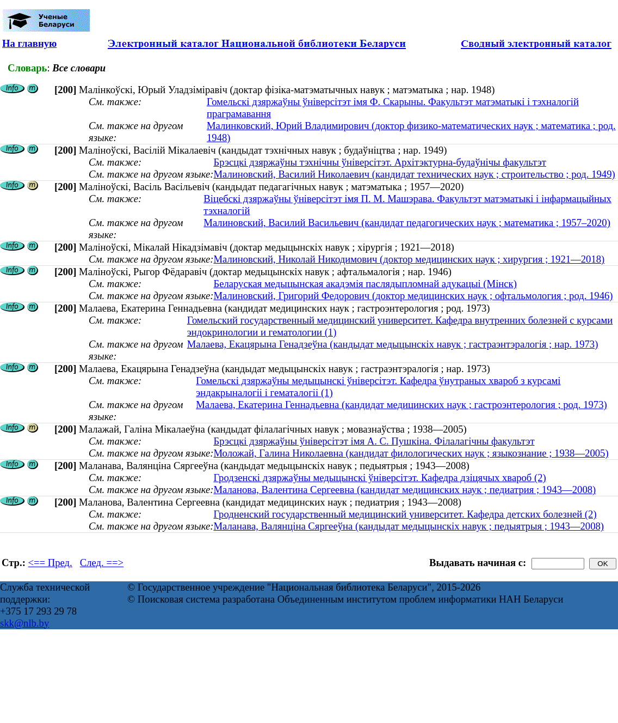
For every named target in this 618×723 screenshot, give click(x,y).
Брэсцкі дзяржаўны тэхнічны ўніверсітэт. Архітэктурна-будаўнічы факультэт (379, 162)
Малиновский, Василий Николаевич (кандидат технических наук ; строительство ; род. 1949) (414, 174)
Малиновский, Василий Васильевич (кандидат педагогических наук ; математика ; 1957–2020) (406, 222)
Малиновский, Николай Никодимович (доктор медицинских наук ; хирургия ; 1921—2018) (408, 259)
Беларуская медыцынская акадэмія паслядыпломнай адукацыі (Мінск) (364, 283)
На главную (29, 43)
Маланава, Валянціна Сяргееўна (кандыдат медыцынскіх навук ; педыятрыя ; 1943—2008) (408, 526)
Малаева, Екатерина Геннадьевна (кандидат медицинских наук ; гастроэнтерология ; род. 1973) (401, 404)
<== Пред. (50, 562)
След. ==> (101, 562)
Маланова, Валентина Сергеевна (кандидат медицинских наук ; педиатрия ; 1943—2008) (404, 489)
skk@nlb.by (24, 623)
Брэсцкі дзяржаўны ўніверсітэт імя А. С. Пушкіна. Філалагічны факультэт (373, 441)
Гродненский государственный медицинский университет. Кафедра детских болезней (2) (404, 514)
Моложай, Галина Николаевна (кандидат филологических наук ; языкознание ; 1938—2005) (410, 453)
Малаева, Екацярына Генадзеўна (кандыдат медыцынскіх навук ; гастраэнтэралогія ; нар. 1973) (392, 344)
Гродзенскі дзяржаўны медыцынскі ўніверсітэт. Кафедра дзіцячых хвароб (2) (379, 477)
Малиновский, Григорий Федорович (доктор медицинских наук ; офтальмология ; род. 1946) (413, 295)
